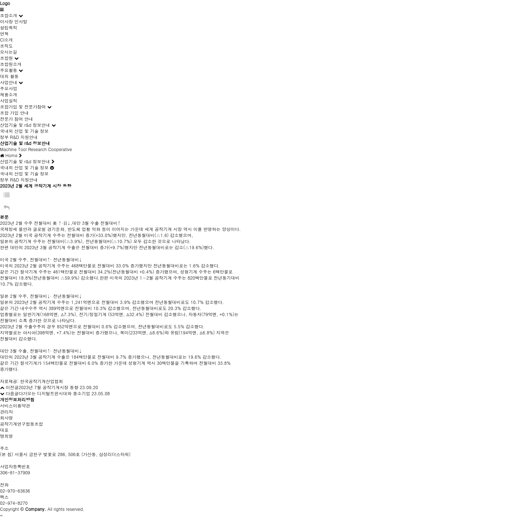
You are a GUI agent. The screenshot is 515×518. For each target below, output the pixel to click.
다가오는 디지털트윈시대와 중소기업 (54, 393)
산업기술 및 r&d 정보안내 (25, 125)
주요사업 (8, 88)
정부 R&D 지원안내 (19, 137)
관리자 (6, 411)
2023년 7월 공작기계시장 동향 (48, 387)
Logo (5, 3)
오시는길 (8, 52)
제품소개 (8, 94)
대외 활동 (9, 76)
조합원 (6, 58)
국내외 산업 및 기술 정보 (24, 131)
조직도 (6, 46)
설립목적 (8, 27)
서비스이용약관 (15, 405)
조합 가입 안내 (14, 113)
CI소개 (6, 40)
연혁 (4, 33)
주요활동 (8, 70)
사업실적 (8, 100)
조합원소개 (10, 64)
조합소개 (8, 15)
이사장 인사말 (13, 21)
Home (11, 155)
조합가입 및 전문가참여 (23, 106)
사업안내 (8, 82)
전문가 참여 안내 (16, 119)
